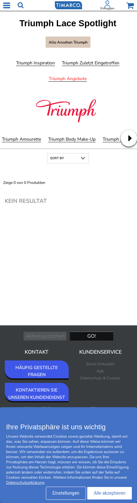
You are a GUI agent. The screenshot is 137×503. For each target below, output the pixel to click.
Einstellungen (66, 493)
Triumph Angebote (68, 79)
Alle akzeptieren (109, 493)
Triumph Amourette (21, 139)
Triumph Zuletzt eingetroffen (90, 63)
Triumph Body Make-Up (72, 139)
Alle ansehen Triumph (68, 42)
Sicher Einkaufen (100, 364)
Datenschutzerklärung (25, 482)
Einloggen (107, 8)
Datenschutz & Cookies (100, 378)
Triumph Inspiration (35, 63)
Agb (100, 371)
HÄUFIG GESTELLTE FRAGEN (36, 371)
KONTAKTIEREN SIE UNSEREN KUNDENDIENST (36, 393)
